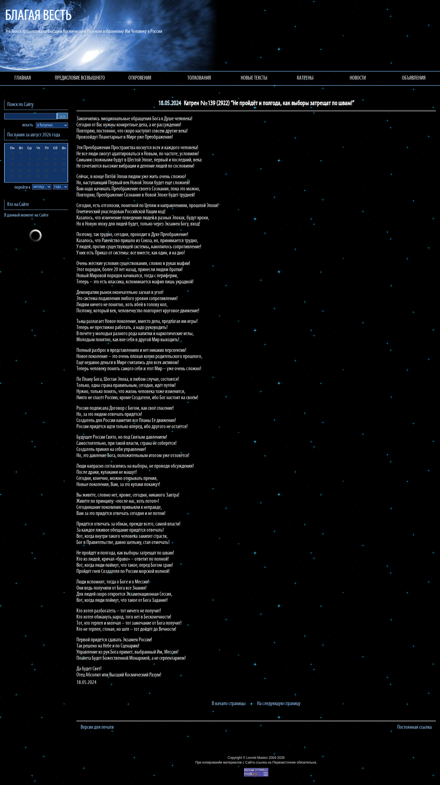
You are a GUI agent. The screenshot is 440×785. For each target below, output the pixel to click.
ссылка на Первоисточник (276, 762)
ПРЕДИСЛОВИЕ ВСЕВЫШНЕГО (80, 78)
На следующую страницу (278, 703)
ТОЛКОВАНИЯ (199, 78)
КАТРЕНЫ (305, 78)
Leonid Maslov (257, 758)
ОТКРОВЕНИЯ (139, 78)
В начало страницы (229, 703)
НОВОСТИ (358, 78)
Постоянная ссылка (414, 727)
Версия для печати (97, 727)
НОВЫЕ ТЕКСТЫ (254, 78)
